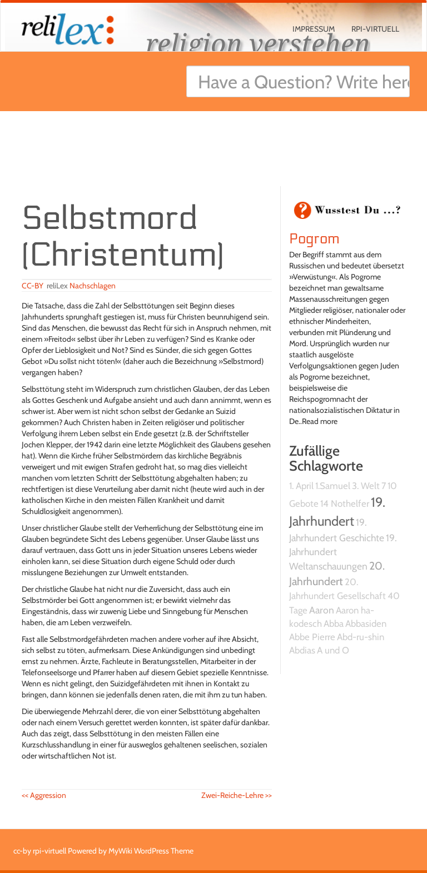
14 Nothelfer (344, 503)
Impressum (313, 29)
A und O (333, 650)
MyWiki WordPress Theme (150, 851)
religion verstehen (258, 43)
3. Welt (366, 485)
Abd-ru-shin (360, 636)
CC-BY (32, 286)
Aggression (44, 795)
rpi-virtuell (375, 29)
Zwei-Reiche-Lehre (236, 795)
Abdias (302, 650)
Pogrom (314, 239)
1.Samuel (332, 485)
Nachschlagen (92, 286)
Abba (334, 623)
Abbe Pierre (312, 636)
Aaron (321, 610)
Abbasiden (365, 623)
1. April (301, 485)
